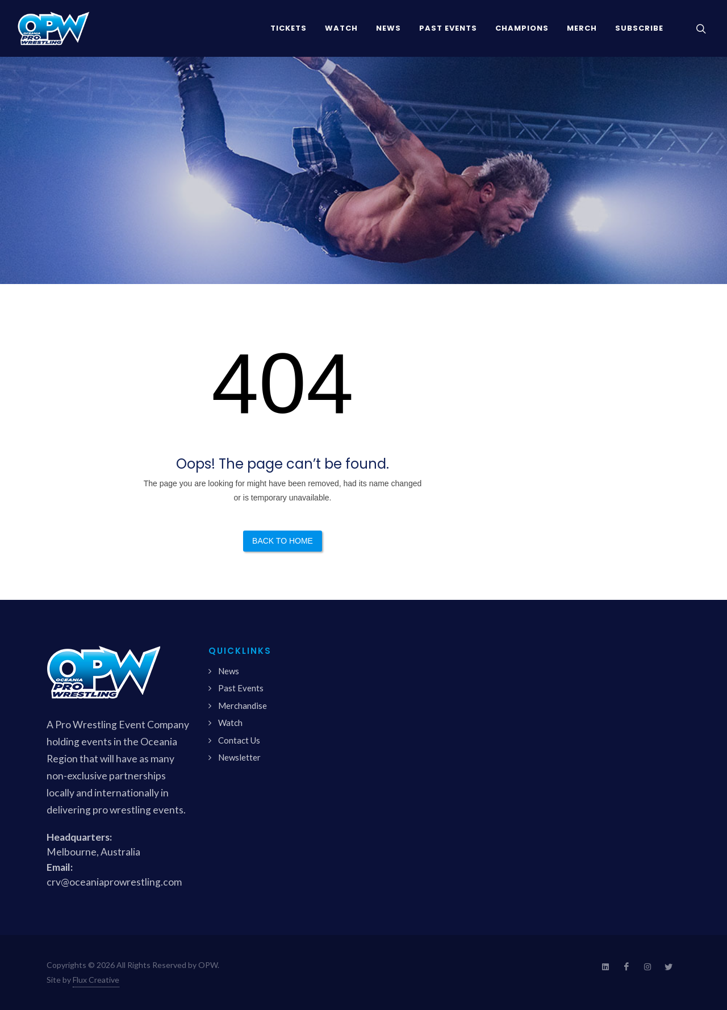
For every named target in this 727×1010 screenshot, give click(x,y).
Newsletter (239, 757)
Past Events (241, 688)
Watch (230, 722)
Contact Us (239, 740)
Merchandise (242, 705)
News (228, 671)
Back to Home (282, 540)
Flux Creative (96, 979)
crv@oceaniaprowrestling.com (114, 882)
